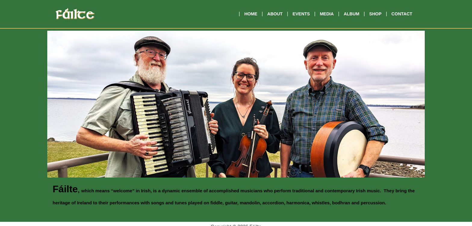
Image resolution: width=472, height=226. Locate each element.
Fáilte (74, 15)
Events (301, 13)
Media (327, 13)
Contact (401, 13)
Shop (375, 13)
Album (351, 13)
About (275, 13)
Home (250, 13)
